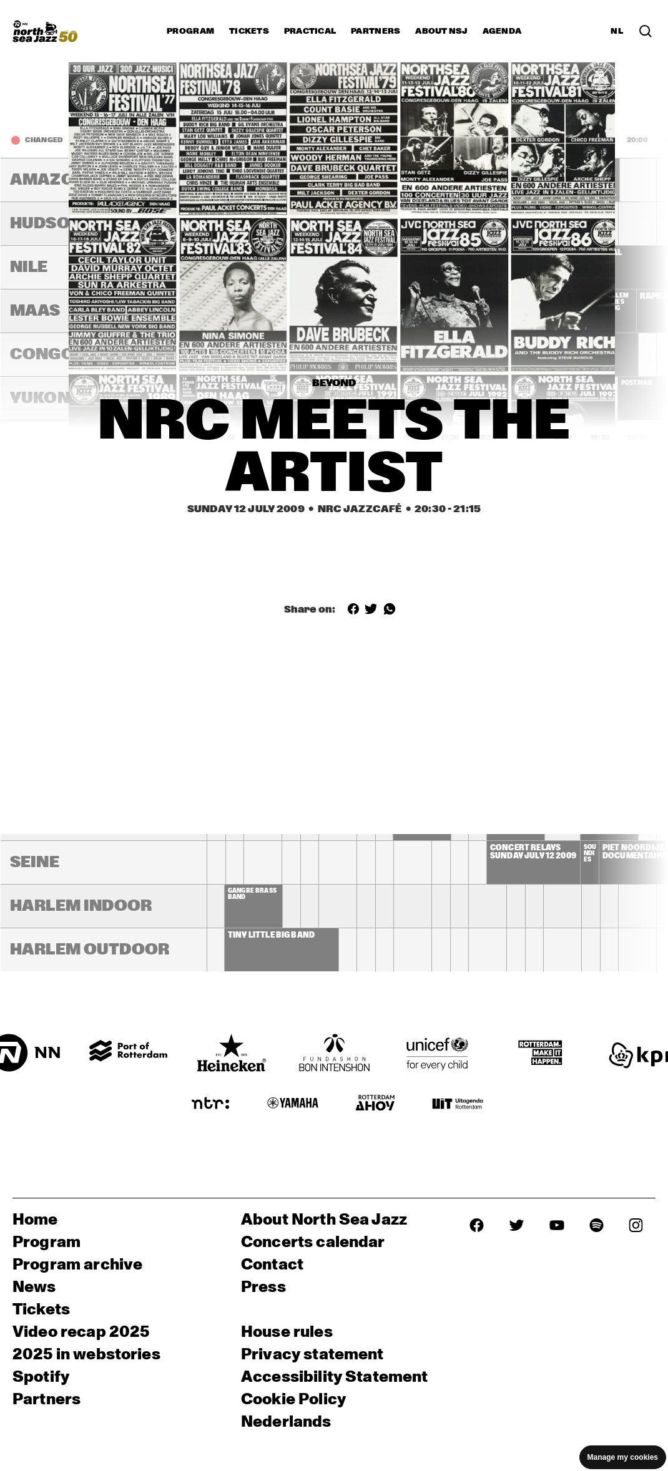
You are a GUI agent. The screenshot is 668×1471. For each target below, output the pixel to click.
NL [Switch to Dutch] (617, 31)
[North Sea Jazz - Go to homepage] (44, 31)
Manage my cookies (622, 1457)
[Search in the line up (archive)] (646, 31)
